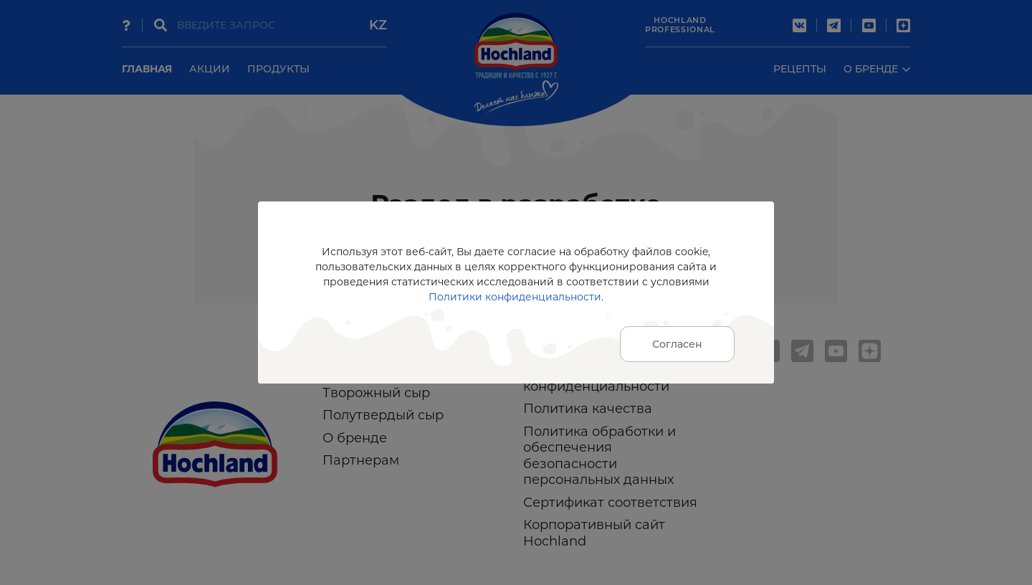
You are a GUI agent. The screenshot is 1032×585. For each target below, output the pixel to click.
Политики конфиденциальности (515, 296)
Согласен (677, 344)
